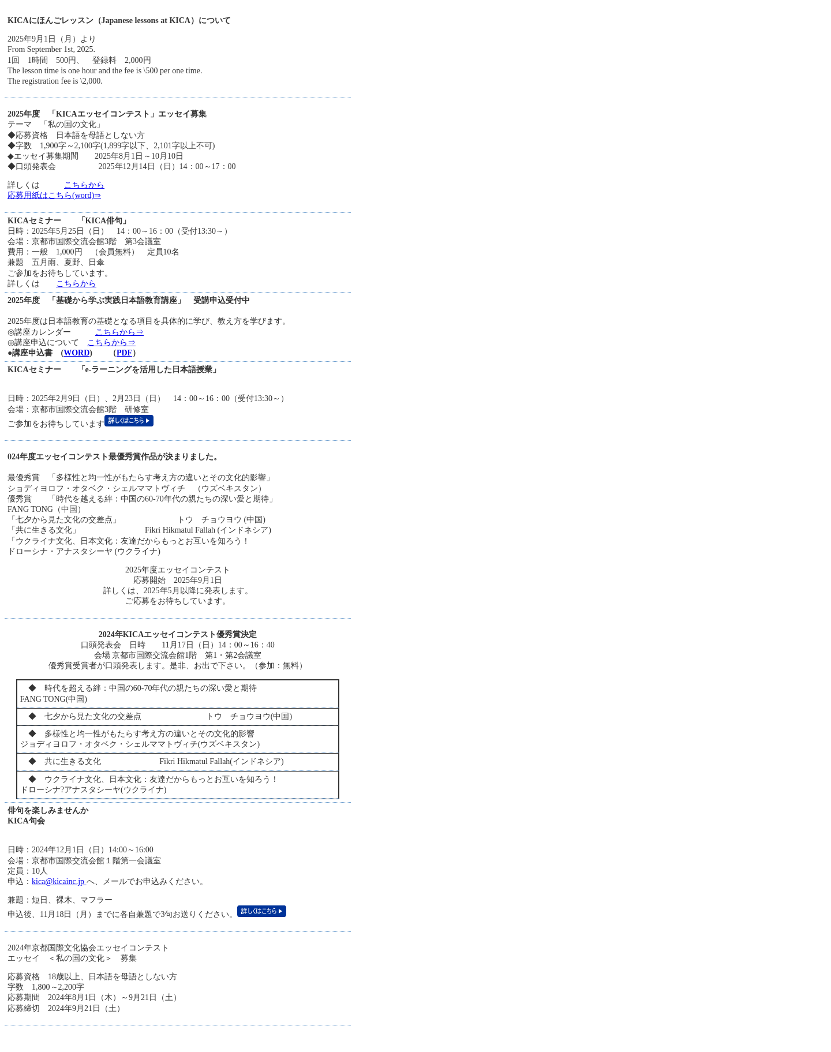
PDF (124, 353)
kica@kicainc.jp (59, 881)
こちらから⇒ (119, 332)
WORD (76, 353)
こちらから (84, 185)
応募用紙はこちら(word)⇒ (54, 195)
